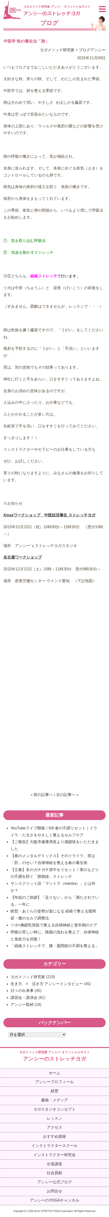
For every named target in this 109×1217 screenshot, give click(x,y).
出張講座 (54, 1164)
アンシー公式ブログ (54, 1182)
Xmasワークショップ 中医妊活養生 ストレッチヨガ (49, 515)
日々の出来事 (22, 991)
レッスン (54, 1118)
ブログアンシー (92, 50)
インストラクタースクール (54, 1146)
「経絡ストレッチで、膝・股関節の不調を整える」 (55, 946)
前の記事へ (43, 795)
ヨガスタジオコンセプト (54, 1109)
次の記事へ (65, 795)
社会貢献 (54, 1173)
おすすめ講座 (54, 1136)
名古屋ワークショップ (22, 557)
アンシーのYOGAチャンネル (54, 1200)
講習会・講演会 (24, 998)
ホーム (54, 1073)
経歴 (54, 1091)
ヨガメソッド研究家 (57, 50)
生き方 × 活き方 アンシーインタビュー (47, 984)
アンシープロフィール (54, 1082)
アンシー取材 (22, 1004)
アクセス (54, 1127)
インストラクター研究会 (54, 1155)
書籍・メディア (54, 1100)
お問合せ (54, 1191)
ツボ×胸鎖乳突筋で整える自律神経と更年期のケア (54, 925)
